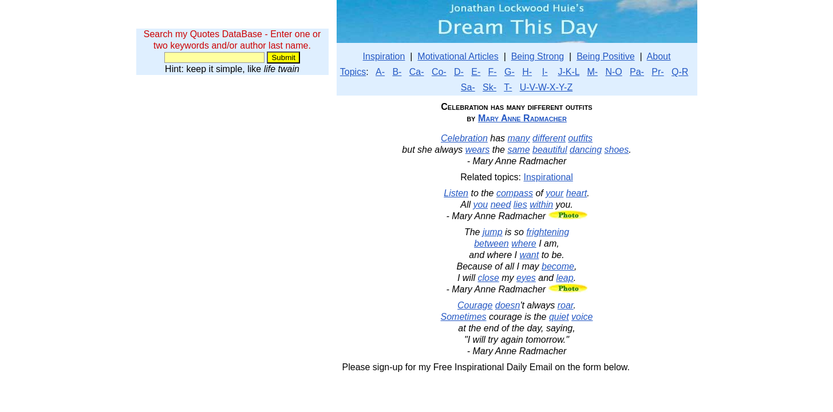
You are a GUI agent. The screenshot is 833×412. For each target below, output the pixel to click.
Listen (456, 193)
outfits (580, 138)
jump (493, 232)
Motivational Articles (457, 56)
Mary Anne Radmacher (522, 118)
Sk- (489, 87)
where (523, 243)
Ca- (416, 72)
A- (380, 72)
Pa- (637, 72)
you (480, 204)
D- (459, 72)
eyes (526, 278)
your (554, 193)
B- (396, 72)
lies (520, 204)
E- (475, 72)
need (501, 204)
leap (564, 278)
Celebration (464, 138)
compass (514, 193)
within (541, 204)
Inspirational (548, 177)
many (518, 138)
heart (576, 193)
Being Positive (605, 56)
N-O (613, 72)
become (558, 266)
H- (527, 72)
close (488, 278)
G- (509, 72)
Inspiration (384, 56)
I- (545, 72)
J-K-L (568, 72)
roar (566, 305)
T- (508, 87)
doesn (507, 305)
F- (492, 72)
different (549, 138)
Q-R (680, 72)
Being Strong (537, 56)
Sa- (468, 87)
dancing (586, 149)
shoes (616, 149)
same (518, 149)
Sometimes (464, 317)
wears (477, 149)
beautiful (549, 149)
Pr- (658, 72)
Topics (353, 72)
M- (592, 72)
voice (582, 317)
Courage (474, 305)
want (529, 255)
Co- (439, 72)
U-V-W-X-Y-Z (546, 87)
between (491, 243)
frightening (547, 232)
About (659, 56)
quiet (559, 317)
